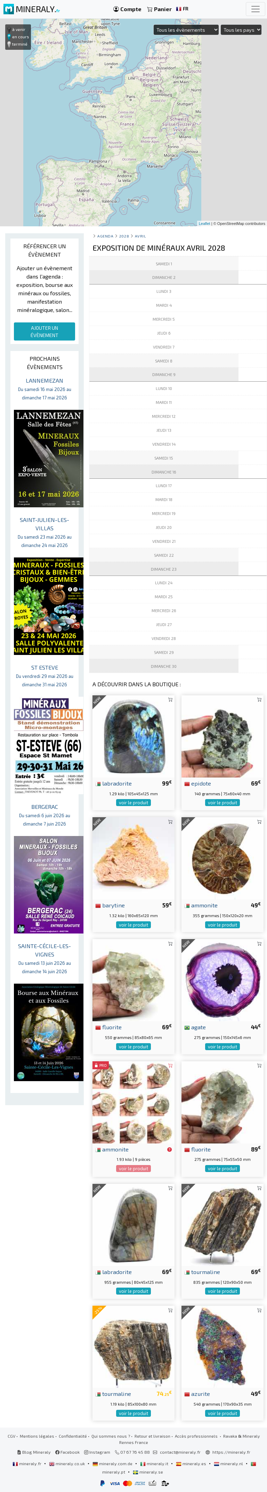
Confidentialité (73, 1436)
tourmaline (202, 1271)
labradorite (113, 783)
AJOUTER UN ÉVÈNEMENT (44, 331)
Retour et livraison (152, 1436)
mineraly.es (191, 1463)
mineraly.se (148, 1471)
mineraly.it (154, 1463)
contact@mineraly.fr (180, 1452)
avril (140, 236)
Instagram (97, 1452)
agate (195, 1026)
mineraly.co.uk (67, 1463)
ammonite (201, 904)
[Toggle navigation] (255, 9)
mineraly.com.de (113, 1463)
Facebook (67, 1452)
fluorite (108, 1026)
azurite (197, 1393)
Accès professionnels (197, 1436)
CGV (11, 1436)
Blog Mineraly (34, 1452)
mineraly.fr (27, 1463)
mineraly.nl (229, 1463)
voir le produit (133, 802)
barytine (110, 904)
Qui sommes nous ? (110, 1436)
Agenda (105, 236)
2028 (124, 236)
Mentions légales (37, 1436)
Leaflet (204, 223)
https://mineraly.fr (231, 1452)
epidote (197, 783)
